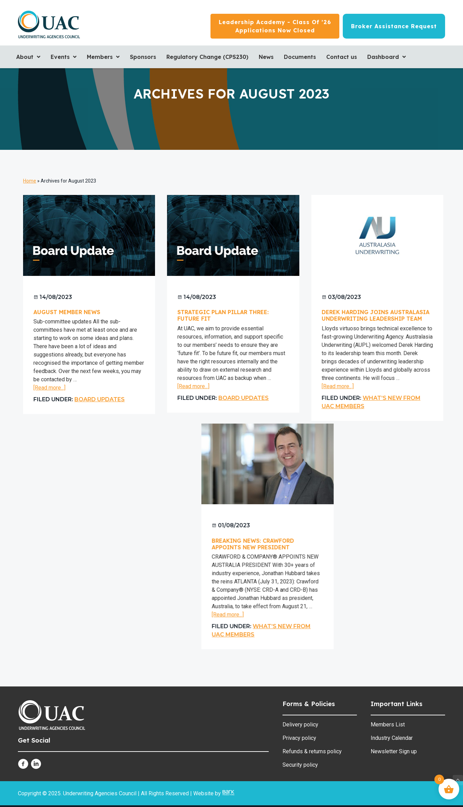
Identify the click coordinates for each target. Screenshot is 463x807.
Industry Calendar (392, 738)
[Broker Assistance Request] (394, 26)
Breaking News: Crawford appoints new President (215, 543)
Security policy (300, 765)
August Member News (66, 312)
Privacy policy (299, 738)
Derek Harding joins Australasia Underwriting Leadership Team (372, 315)
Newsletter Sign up (394, 751)
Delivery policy (300, 724)
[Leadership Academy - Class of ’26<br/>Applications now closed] (274, 26)
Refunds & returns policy (312, 751)
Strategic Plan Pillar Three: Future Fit (221, 315)
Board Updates (99, 399)
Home (29, 181)
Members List (388, 724)
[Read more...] (49, 388)
